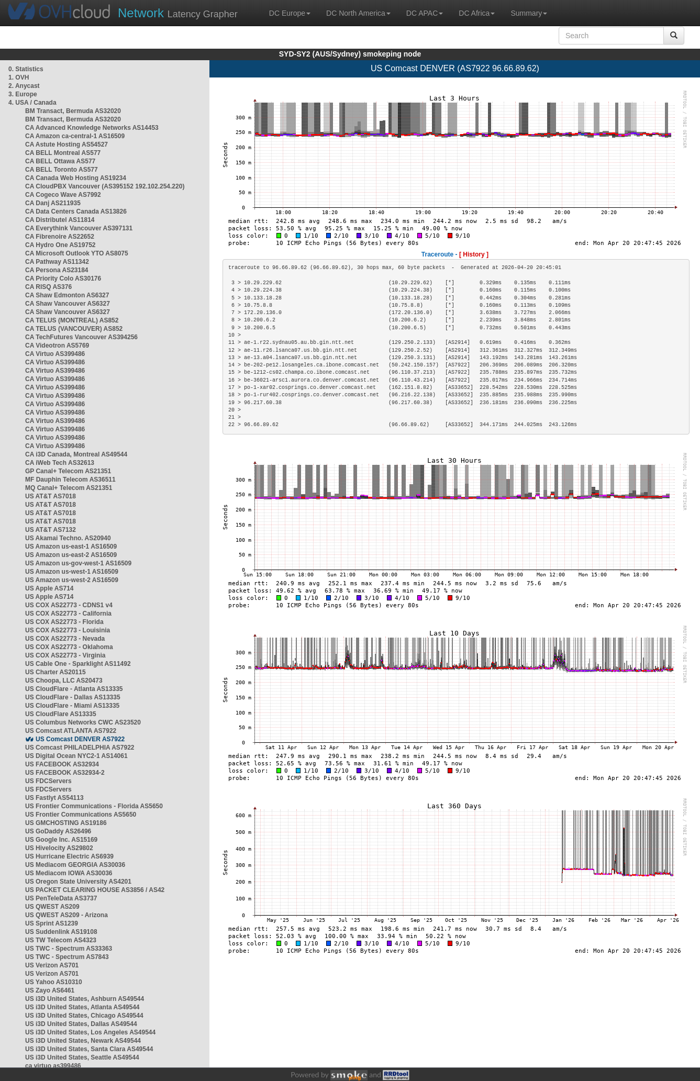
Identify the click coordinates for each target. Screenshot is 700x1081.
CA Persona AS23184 (56, 270)
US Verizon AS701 (52, 965)
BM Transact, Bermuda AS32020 (73, 111)
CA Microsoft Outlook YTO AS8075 (76, 253)
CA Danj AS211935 (53, 203)
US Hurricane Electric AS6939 (69, 856)
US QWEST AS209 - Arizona (66, 915)
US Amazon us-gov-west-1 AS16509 (78, 563)
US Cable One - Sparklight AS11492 (78, 663)
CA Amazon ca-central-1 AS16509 (75, 136)
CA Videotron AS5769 (57, 345)
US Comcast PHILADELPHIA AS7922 (80, 747)
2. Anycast (24, 86)
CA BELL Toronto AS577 (61, 169)
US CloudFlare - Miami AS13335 (72, 705)
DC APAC (424, 13)
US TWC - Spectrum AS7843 (67, 957)
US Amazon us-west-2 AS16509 (71, 580)
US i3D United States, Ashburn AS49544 (84, 998)
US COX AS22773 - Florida (64, 622)
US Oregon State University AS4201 (78, 881)
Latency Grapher (178, 13)
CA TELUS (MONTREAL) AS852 (71, 320)
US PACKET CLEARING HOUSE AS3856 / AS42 (94, 890)
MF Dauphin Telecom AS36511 (70, 479)
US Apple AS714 (49, 588)
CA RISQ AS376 (48, 287)
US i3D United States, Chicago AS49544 (84, 1015)
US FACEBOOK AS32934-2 (65, 772)
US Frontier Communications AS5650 (80, 814)
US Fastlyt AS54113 (54, 797)
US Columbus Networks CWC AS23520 (83, 722)
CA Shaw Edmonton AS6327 (67, 295)
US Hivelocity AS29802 (59, 848)
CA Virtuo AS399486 (55, 354)
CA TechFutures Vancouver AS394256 (81, 337)
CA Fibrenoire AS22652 (59, 236)
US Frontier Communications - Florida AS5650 (94, 806)
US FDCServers (48, 781)
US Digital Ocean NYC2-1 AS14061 (76, 756)
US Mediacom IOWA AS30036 (69, 873)
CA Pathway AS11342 (57, 261)
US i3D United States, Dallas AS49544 (81, 1024)
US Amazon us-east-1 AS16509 (71, 546)
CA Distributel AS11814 (60, 220)
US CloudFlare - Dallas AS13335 (72, 697)
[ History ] (473, 254)
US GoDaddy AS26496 (58, 831)
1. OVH (18, 77)
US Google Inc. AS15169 (61, 839)
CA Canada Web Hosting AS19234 (75, 178)
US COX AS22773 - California (68, 613)
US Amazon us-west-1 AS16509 (71, 571)
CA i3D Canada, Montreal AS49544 (76, 454)
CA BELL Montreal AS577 (63, 153)
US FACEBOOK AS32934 (62, 764)
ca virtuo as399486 (53, 1065)
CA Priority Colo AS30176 (63, 278)
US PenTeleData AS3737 (61, 898)
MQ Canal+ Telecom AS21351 (68, 488)
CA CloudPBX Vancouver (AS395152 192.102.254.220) (104, 186)
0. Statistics (25, 69)
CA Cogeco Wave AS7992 (63, 194)
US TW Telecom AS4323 (60, 940)
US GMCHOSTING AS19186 (66, 823)
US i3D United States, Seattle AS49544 (82, 1057)
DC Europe (289, 13)
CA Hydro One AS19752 (60, 245)
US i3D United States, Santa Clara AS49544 (89, 1049)
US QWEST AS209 (52, 906)
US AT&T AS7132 (50, 529)
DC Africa (477, 13)
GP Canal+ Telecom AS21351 (68, 471)
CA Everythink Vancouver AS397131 (78, 228)
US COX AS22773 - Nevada (65, 638)
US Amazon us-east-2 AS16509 (71, 555)
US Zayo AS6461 (49, 990)
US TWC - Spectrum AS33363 (68, 948)
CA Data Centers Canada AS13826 (76, 211)
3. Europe (22, 94)
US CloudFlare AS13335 (60, 714)
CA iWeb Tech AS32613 (59, 462)
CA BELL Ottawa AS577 (60, 161)
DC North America (358, 13)
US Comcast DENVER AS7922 (80, 739)
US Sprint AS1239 (51, 923)
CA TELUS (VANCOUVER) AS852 (74, 328)
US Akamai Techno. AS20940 (68, 538)
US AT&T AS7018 (50, 496)
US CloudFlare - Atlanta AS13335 (74, 689)
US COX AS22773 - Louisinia (67, 630)
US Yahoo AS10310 (53, 982)
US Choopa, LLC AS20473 (64, 680)
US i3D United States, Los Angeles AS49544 (90, 1032)
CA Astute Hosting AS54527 (66, 144)
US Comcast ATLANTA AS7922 (70, 730)
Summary (528, 13)
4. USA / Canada (32, 102)
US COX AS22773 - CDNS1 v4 (69, 605)
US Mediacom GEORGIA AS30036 (75, 864)
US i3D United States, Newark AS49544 (83, 1040)
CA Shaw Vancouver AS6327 (67, 303)
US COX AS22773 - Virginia (65, 655)
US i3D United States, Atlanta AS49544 (82, 1007)
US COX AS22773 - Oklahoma (69, 647)
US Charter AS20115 (55, 672)
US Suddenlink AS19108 (61, 931)
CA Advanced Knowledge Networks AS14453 (92, 127)
